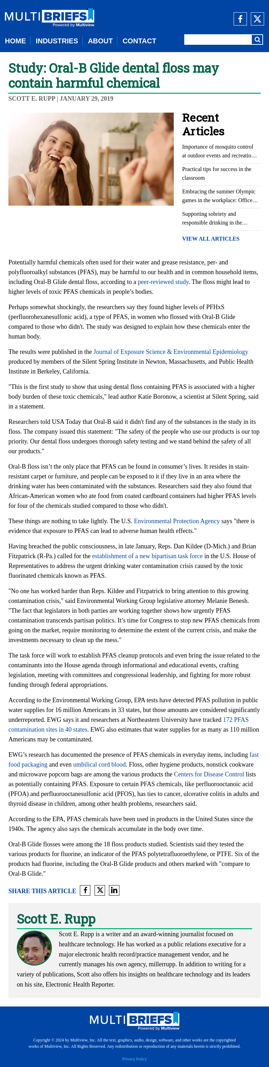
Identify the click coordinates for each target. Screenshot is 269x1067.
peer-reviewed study (163, 281)
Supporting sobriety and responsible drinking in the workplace (212, 219)
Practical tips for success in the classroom (216, 173)
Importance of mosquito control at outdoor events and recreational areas (220, 152)
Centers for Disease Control (209, 774)
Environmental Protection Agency (177, 521)
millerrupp (162, 964)
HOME (15, 41)
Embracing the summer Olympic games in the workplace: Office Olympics (218, 196)
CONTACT (139, 41)
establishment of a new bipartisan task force (147, 556)
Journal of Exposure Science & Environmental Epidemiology (171, 351)
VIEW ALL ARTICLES (211, 239)
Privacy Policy (134, 1059)
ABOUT (100, 41)
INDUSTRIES (57, 41)
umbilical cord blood (99, 764)
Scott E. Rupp (31, 98)
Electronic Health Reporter (79, 984)
